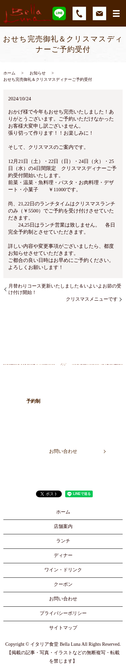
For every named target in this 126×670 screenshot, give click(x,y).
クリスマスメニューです (92, 299)
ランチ (63, 540)
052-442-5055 (78, 400)
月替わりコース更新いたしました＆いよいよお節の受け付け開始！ (64, 289)
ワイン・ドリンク (63, 569)
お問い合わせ (63, 451)
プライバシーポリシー (63, 613)
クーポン (63, 584)
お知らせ (38, 73)
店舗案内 (63, 526)
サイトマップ (63, 627)
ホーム (9, 73)
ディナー (63, 555)
